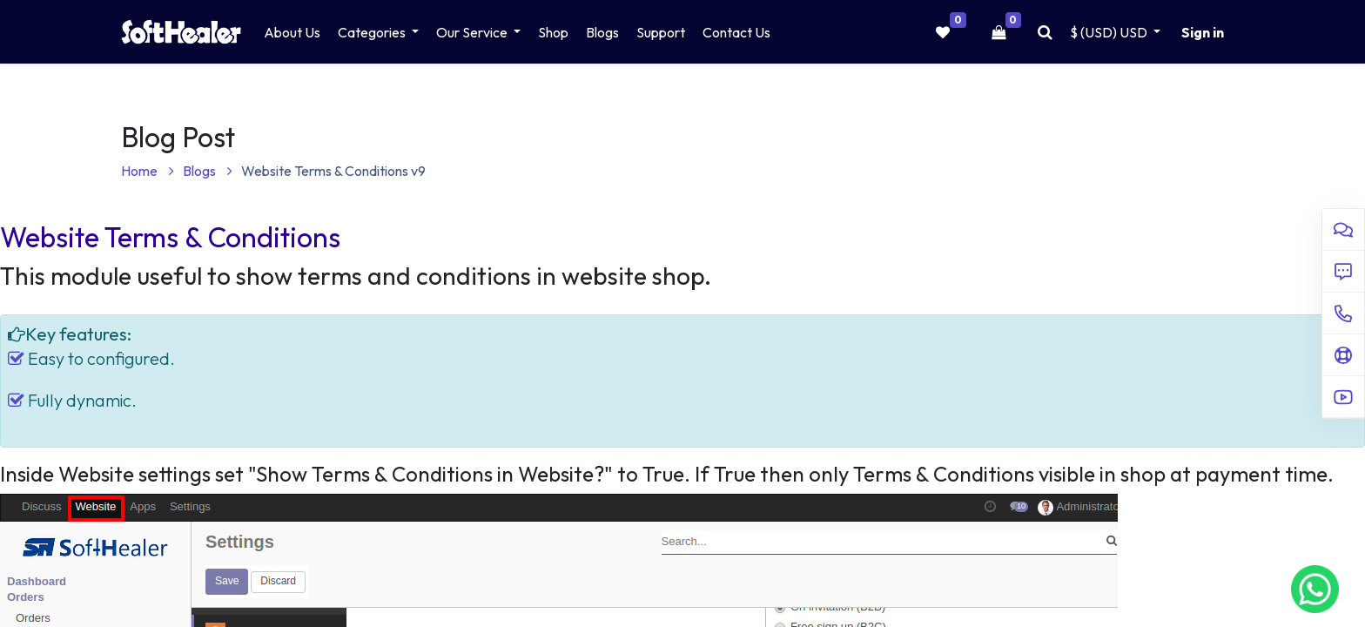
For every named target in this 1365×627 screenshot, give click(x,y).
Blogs (207, 170)
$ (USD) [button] (1110, 32)
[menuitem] (292, 32)
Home (147, 170)
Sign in (1202, 32)
